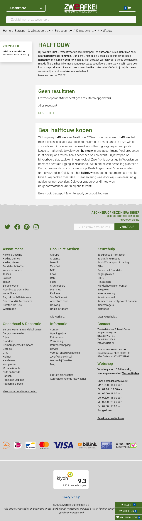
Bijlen (100, 266)
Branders (8, 341)
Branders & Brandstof (109, 270)
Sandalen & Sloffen (13, 266)
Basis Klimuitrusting (108, 258)
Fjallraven (55, 293)
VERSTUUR (127, 227)
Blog (52, 364)
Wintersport (9, 308)
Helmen (7, 356)
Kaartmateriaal (106, 297)
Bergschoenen (11, 285)
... (48, 30)
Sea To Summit (58, 297)
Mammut (55, 289)
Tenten (7, 281)
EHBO (100, 277)
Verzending (56, 341)
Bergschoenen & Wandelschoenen (22, 329)
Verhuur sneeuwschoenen (65, 352)
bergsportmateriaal (50, 186)
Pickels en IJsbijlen (13, 379)
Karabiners (9, 360)
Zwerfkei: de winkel (61, 356)
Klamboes (103, 308)
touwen (103, 193)
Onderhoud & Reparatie (22, 324)
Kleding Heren (11, 262)
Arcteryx (55, 258)
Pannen (7, 375)
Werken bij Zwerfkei (61, 360)
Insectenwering (106, 293)
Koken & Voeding (12, 254)
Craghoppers (57, 285)
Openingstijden (58, 333)
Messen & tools (11, 368)
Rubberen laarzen (13, 383)
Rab (52, 277)
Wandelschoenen (12, 270)
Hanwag (55, 305)
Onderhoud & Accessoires (17, 301)
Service (54, 348)
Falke (53, 281)
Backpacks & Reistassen (111, 254)
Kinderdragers (105, 305)
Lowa (53, 274)
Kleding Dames (11, 258)
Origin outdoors (59, 308)
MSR (52, 270)
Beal (76, 137)
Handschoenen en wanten (112, 285)
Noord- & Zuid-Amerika (16, 289)
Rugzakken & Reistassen (17, 297)
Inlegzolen (103, 289)
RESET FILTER (47, 113)
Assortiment (25, 8)
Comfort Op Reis (12, 305)
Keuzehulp (106, 249)
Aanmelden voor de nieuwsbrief (68, 378)
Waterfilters (9, 293)
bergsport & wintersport (68, 193)
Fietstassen (104, 281)
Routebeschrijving (60, 345)
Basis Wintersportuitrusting (113, 262)
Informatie (58, 324)
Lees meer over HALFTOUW (51, 75)
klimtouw (105, 181)
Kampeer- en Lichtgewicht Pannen (117, 301)
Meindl (54, 262)
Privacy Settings (71, 497)
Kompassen (9, 364)
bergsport (90, 193)
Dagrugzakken (105, 274)
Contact (54, 329)
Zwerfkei (55, 266)
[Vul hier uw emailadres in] (94, 226)
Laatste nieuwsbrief (61, 374)
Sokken (7, 277)
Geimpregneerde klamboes (18, 345)
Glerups (54, 254)
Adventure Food (59, 301)
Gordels (7, 348)
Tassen (7, 274)
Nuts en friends (11, 372)
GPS (5, 352)
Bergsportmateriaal (14, 333)
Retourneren (57, 337)
